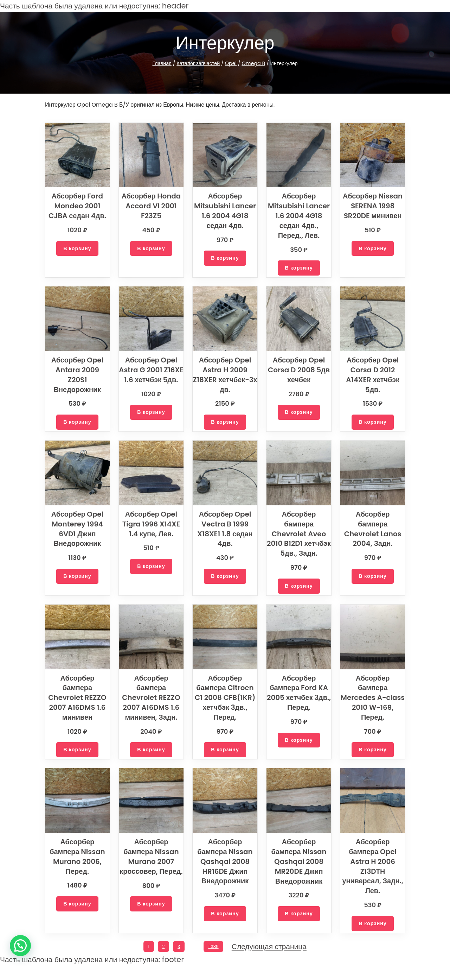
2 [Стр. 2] (163, 946)
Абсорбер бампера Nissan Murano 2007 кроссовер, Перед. (151, 856)
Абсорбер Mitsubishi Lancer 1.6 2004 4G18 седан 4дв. (225, 210)
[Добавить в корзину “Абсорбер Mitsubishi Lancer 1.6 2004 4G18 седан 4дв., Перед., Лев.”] (299, 268)
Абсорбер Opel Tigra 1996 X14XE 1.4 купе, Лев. (151, 524)
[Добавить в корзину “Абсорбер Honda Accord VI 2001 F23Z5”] (151, 248)
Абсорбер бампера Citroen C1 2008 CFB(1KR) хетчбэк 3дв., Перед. (225, 697)
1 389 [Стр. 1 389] (215, 946)
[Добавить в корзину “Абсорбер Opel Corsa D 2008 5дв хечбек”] (299, 412)
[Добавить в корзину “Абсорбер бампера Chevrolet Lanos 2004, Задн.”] (373, 566)
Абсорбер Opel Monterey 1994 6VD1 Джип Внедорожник (77, 528)
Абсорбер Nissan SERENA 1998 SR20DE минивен (373, 206)
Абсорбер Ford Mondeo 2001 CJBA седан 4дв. (77, 206)
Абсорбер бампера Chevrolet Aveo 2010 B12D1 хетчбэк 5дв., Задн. (298, 533)
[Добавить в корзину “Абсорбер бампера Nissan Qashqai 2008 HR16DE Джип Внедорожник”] (225, 913)
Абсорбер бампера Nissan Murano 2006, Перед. (77, 856)
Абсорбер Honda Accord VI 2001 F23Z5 (151, 206)
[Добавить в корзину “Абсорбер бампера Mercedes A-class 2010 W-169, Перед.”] (373, 740)
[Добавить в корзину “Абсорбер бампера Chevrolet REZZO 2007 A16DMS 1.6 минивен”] (77, 749)
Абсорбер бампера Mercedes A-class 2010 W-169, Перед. (372, 692)
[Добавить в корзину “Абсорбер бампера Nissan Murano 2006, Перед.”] (77, 903)
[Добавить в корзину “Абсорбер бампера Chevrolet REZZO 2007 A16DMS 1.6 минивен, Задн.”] (151, 749)
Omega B (252, 63)
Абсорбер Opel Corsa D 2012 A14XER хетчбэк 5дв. (372, 374)
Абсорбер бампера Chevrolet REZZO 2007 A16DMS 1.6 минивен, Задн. (151, 697)
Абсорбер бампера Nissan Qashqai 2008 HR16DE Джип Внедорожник (225, 861)
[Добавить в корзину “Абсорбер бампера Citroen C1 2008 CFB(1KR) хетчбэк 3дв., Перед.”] (225, 749)
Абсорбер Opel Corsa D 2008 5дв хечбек (298, 370)
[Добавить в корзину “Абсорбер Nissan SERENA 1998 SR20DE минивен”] (373, 248)
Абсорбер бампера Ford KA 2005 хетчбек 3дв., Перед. (299, 692)
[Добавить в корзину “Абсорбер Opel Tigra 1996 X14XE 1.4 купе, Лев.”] (151, 566)
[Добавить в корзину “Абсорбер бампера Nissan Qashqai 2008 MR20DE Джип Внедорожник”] (299, 913)
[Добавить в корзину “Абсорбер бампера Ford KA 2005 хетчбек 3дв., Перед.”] (299, 740)
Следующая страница (270, 947)
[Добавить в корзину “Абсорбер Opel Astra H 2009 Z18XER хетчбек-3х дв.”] (225, 422)
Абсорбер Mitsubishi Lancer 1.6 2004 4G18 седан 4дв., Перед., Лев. (299, 215)
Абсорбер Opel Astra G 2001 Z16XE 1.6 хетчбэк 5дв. (151, 374)
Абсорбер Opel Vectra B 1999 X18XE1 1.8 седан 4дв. (225, 528)
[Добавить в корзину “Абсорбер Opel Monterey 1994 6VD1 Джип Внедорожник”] (77, 576)
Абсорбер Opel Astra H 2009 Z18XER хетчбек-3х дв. (225, 374)
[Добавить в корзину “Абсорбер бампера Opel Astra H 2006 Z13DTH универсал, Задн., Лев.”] (373, 923)
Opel (231, 63)
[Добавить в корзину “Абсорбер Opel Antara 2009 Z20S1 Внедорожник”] (77, 412)
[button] (20, 945)
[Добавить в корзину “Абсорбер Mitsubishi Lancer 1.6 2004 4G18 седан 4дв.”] (225, 258)
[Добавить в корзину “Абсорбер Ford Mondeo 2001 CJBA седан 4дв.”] (77, 248)
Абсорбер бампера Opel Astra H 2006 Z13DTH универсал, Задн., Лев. (372, 866)
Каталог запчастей (200, 63)
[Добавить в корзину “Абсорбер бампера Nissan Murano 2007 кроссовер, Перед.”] (151, 903)
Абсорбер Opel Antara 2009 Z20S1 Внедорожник (77, 370)
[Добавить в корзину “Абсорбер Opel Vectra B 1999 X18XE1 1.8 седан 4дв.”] (225, 576)
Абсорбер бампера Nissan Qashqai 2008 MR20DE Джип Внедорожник (299, 861)
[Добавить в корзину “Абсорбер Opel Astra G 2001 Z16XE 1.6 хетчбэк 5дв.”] (151, 422)
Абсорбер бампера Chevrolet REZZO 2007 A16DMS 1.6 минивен (77, 697)
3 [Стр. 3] (178, 946)
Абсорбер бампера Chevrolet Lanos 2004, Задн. (372, 524)
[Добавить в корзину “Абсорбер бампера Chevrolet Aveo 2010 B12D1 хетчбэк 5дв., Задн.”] (299, 586)
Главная (165, 63)
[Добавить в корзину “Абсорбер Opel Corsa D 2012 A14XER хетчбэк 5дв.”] (373, 422)
